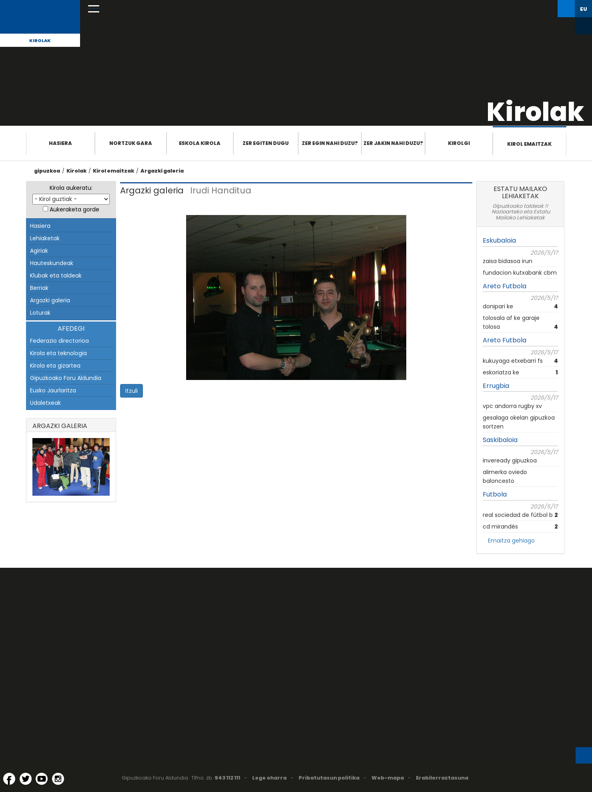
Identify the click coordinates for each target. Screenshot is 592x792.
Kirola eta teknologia (58, 353)
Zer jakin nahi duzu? (393, 143)
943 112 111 (227, 777)
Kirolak (40, 40)
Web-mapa (387, 777)
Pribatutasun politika (329, 777)
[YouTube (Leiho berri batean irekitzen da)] (42, 779)
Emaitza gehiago (511, 541)
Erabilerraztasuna (442, 777)
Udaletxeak (45, 403)
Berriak (39, 288)
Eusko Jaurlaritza (53, 390)
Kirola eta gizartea (55, 366)
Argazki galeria (162, 170)
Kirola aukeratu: (71, 188)
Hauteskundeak (51, 263)
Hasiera (60, 143)
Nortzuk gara (130, 143)
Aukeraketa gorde (74, 209)
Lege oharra (269, 777)
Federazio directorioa (59, 341)
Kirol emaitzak (529, 144)
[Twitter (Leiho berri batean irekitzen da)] (26, 779)
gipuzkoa (47, 170)
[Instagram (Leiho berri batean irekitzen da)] (58, 779)
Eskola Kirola (200, 143)
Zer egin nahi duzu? (330, 143)
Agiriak (39, 251)
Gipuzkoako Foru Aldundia (65, 378)
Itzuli (131, 391)
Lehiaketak (45, 238)
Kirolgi (459, 143)
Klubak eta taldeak (56, 275)
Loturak (40, 313)
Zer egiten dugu (266, 143)
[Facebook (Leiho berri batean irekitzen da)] (9, 779)
